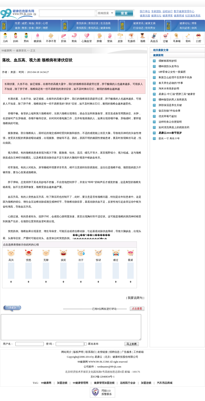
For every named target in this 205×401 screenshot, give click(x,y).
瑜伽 (31, 23)
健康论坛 (156, 15)
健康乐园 (145, 15)
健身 (17, 27)
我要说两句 (135, 297)
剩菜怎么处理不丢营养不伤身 (175, 77)
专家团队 (156, 11)
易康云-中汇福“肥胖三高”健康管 (177, 94)
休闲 (194, 27)
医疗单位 (145, 11)
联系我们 (90, 354)
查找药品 (93, 27)
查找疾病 (81, 23)
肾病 (109, 41)
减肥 (24, 23)
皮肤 (120, 41)
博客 (194, 23)
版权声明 (78, 354)
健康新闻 (158, 55)
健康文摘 (150, 23)
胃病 (74, 41)
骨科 (188, 41)
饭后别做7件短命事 (169, 110)
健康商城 (179, 15)
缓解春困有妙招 (168, 60)
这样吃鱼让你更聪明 (170, 121)
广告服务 (127, 354)
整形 (24, 27)
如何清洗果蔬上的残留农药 (174, 127)
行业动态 (138, 27)
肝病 (63, 41)
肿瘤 (99, 41)
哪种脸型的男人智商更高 (173, 99)
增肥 (45, 27)
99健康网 (6, 50)
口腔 (198, 41)
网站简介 (66, 354)
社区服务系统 (193, 15)
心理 (45, 23)
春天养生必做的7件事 (171, 82)
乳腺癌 (131, 41)
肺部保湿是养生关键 (170, 105)
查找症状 (93, 23)
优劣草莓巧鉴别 (168, 116)
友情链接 (102, 354)
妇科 (15, 41)
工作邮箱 (138, 354)
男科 (26, 41)
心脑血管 (87, 41)
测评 (38, 27)
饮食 (31, 27)
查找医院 (81, 27)
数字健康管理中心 (184, 11)
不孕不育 (51, 41)
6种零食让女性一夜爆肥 (172, 71)
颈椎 (142, 41)
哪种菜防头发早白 (169, 66)
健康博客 (168, 15)
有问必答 (185, 27)
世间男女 (150, 27)
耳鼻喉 (177, 41)
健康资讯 (138, 23)
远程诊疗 (168, 11)
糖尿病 (37, 41)
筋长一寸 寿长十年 (169, 138)
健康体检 (105, 27)
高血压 (154, 41)
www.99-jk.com (98, 364)
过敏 (165, 41)
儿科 (5, 41)
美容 (38, 23)
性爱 (17, 23)
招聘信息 (114, 354)
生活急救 (105, 23)
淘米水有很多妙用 (169, 88)
